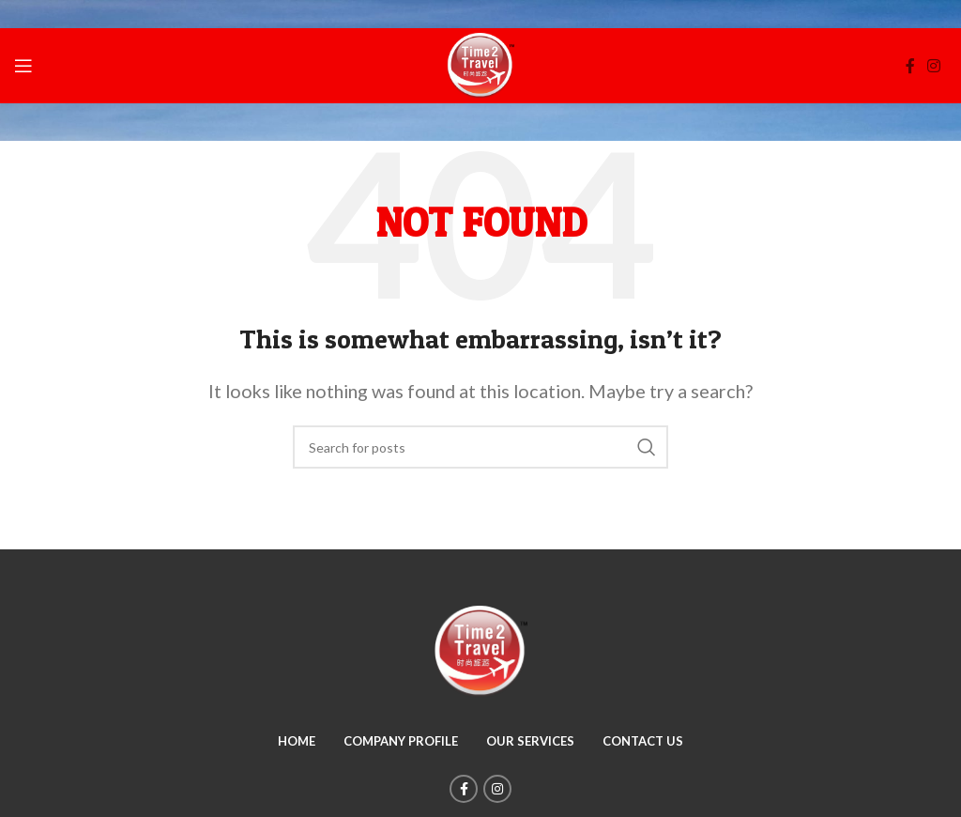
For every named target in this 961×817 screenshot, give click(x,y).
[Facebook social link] (910, 66)
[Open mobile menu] (23, 66)
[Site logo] (480, 64)
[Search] (480, 447)
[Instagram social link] (934, 66)
